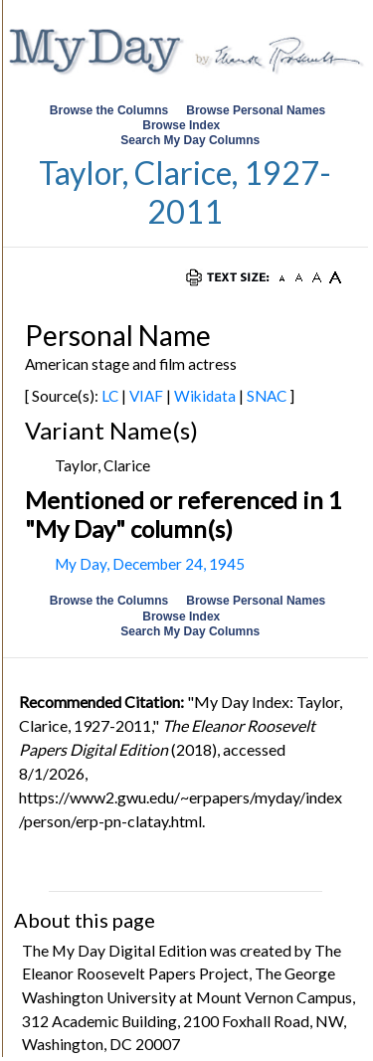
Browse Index (181, 125)
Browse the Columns (109, 110)
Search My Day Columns (190, 140)
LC (109, 396)
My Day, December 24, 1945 (150, 564)
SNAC (266, 396)
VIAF (146, 396)
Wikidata (205, 396)
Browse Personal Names (257, 110)
